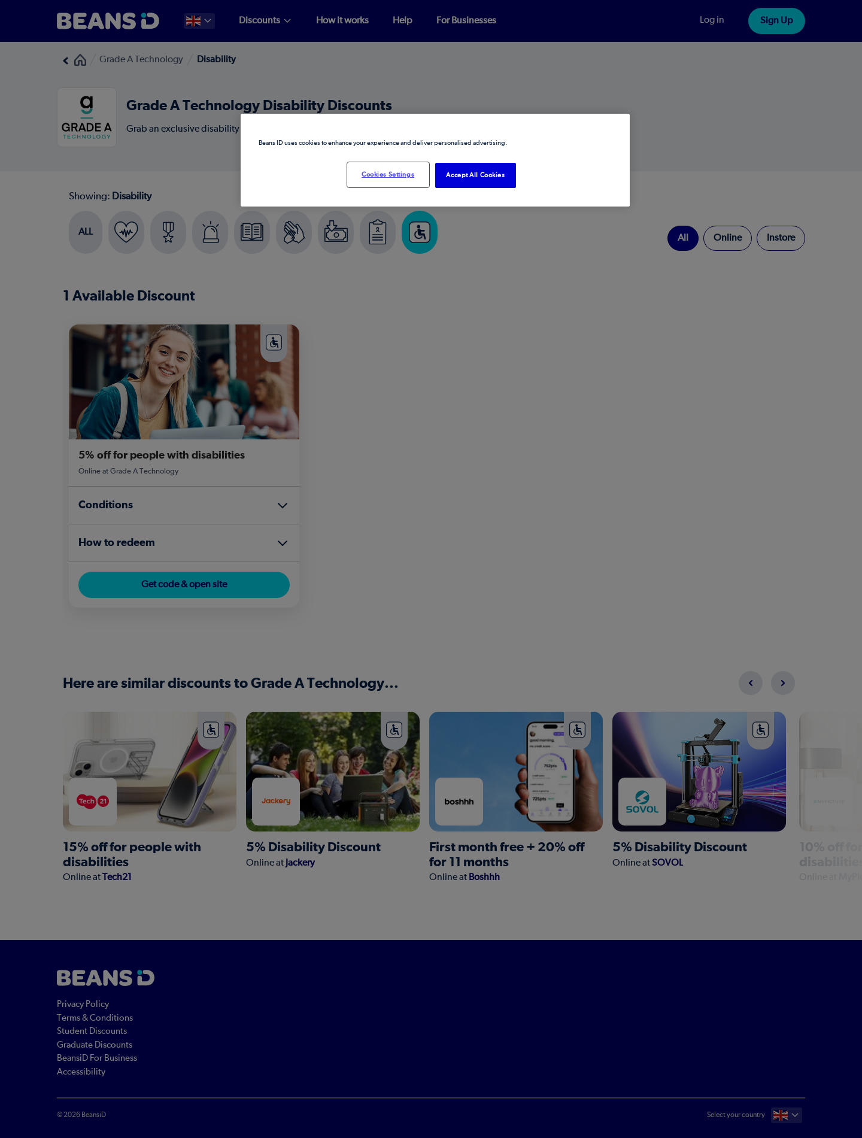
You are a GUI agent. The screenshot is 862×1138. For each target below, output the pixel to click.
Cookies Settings (388, 174)
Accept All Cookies (475, 175)
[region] (435, 160)
